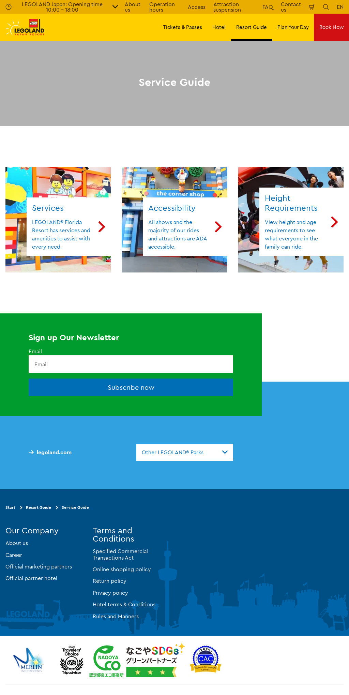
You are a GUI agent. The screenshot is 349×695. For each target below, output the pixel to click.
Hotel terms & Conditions (124, 604)
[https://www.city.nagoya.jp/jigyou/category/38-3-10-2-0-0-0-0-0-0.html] (137, 660)
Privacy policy (110, 592)
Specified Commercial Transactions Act (120, 554)
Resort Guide (38, 507)
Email (35, 351)
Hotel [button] (219, 27)
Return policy (109, 581)
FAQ (267, 6)
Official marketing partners (38, 566)
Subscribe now (131, 387)
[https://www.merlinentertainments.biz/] (29, 660)
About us (16, 543)
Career (13, 554)
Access (197, 6)
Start (10, 507)
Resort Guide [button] (251, 27)
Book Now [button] (331, 27)
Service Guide (75, 507)
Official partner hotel (31, 578)
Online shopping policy (122, 569)
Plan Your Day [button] (293, 27)
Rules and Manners (116, 616)
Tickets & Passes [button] (182, 27)
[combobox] (184, 452)
